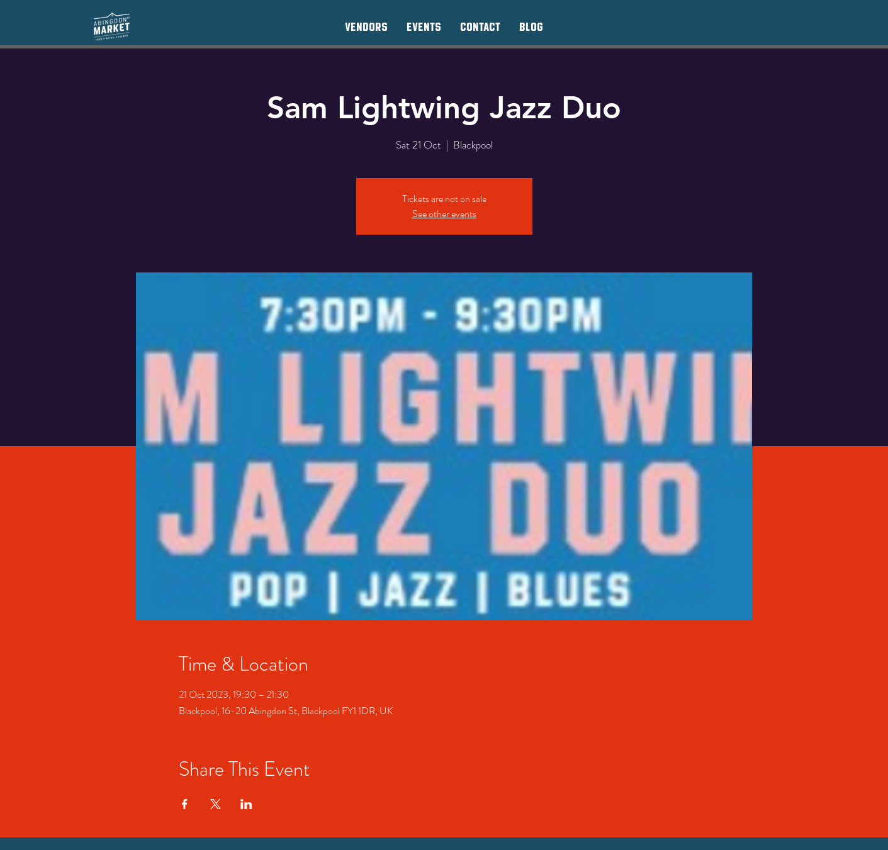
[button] (366, 26)
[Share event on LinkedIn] (246, 804)
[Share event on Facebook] (185, 804)
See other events (444, 213)
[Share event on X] (216, 804)
